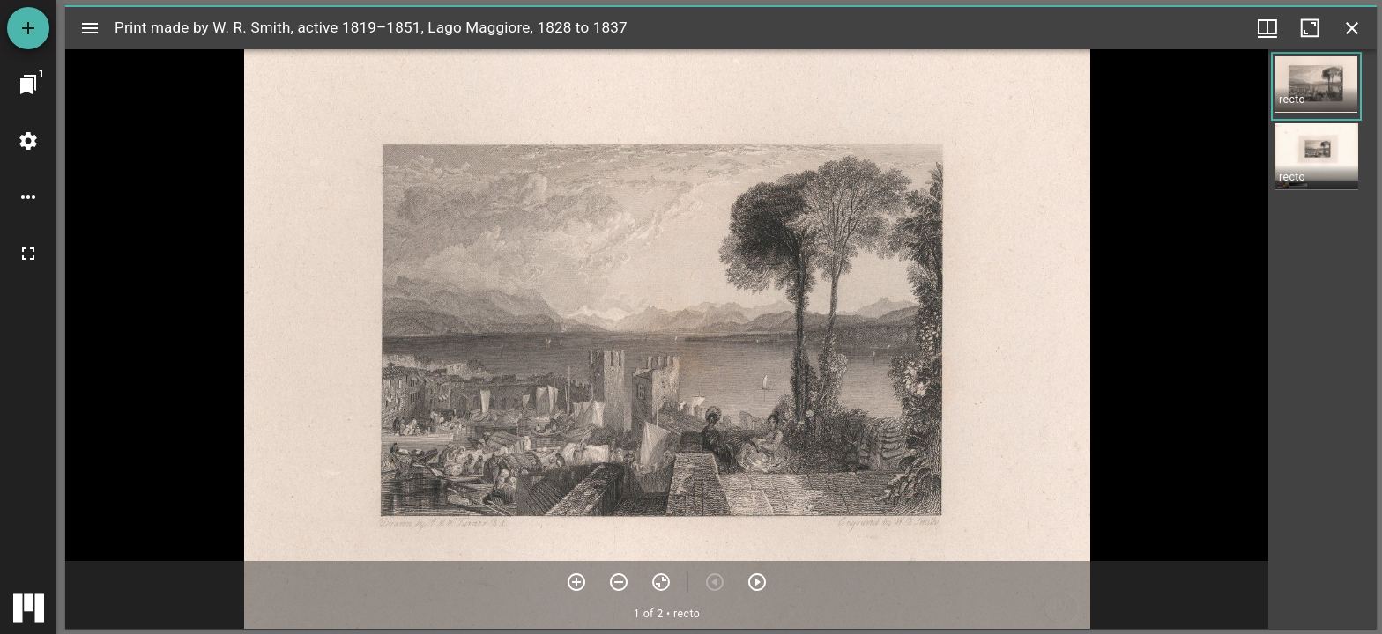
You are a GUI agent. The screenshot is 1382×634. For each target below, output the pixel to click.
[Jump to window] (28, 84)
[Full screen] (28, 253)
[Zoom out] (619, 582)
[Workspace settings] (28, 141)
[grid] (1322, 339)
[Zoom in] (576, 582)
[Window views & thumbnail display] (1267, 28)
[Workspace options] (28, 197)
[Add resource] (28, 28)
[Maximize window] (1310, 28)
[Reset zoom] (661, 582)
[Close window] (1352, 28)
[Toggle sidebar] (90, 28)
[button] (1316, 86)
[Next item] (757, 582)
